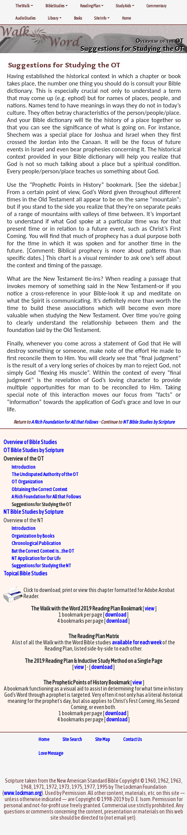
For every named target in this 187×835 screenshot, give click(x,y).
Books (78, 18)
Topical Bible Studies (25, 573)
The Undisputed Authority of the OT (45, 474)
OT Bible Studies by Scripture (33, 450)
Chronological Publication (36, 543)
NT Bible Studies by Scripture (149, 422)
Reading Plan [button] (90, 5)
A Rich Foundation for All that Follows (64, 422)
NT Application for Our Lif (35, 558)
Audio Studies (25, 18)
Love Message (50, 753)
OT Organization (27, 482)
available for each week (137, 642)
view (149, 608)
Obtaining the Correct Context (39, 489)
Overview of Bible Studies (30, 442)
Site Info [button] (100, 18)
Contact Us (132, 739)
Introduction (23, 467)
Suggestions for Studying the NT (41, 565)
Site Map (102, 739)
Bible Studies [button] (54, 5)
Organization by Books (33, 536)
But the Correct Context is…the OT (43, 551)
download (115, 615)
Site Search (72, 739)
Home (126, 18)
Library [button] (53, 18)
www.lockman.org (23, 793)
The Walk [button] (22, 5)
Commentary (156, 5)
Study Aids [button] (123, 5)
